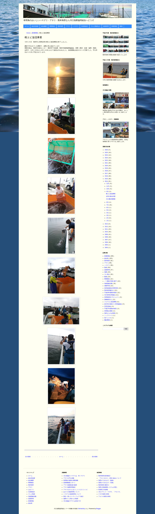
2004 (106, 245)
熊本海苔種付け (109, 290)
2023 (106, 158)
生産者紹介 (84, 26)
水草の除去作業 (110, 196)
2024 (106, 155)
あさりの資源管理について (71, 492)
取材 (105, 267)
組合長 (106, 258)
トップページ (108, 315)
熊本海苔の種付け (103, 485)
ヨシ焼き (107, 274)
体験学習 (107, 286)
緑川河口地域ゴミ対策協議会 (113, 304)
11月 (108, 186)
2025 (106, 152)
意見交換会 (107, 306)
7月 (107, 205)
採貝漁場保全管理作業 (111, 288)
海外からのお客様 (109, 313)
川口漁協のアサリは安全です (72, 501)
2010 (106, 232)
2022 (106, 160)
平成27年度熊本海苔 (110, 308)
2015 (106, 179)
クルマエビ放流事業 (110, 302)
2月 (107, 218)
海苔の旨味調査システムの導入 (107, 487)
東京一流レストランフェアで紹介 (73, 496)
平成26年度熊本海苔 (110, 292)
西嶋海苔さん (108, 299)
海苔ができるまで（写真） (106, 482)
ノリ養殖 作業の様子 (110, 281)
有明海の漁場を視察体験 (70, 480)
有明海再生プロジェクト (111, 297)
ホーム (27, 26)
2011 (106, 229)
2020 (106, 165)
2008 (106, 237)
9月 (107, 191)
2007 (106, 239)
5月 (107, 210)
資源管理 (106, 26)
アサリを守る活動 (68, 478)
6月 (107, 207)
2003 (106, 247)
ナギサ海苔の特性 (103, 494)
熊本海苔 (60, 26)
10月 (108, 189)
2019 (106, 168)
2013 (106, 224)
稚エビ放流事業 (110, 194)
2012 (106, 226)
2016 (106, 176)
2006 (106, 242)
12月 (108, 183)
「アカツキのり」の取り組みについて (109, 478)
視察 (105, 272)
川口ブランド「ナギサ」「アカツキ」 (109, 492)
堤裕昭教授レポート (69, 482)
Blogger (98, 508)
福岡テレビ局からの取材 (70, 498)
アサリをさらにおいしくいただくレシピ (75, 489)
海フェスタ (107, 318)
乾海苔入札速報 (103, 489)
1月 (107, 220)
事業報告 (52, 26)
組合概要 (44, 26)
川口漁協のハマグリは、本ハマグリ (74, 476)
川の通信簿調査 (110, 199)
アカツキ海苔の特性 (104, 496)
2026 (106, 150)
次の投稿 (28, 456)
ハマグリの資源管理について (72, 494)
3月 (107, 215)
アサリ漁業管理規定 (69, 487)
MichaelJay (81, 508)
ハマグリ (75, 26)
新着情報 (114, 26)
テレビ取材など (95, 26)
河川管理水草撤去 (109, 295)
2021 (106, 163)
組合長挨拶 (35, 26)
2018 (106, 171)
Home (28, 33)
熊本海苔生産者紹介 (104, 476)
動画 (121, 26)
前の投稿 (94, 456)
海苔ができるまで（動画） (106, 480)
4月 (107, 213)
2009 (106, 234)
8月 (107, 202)
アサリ (68, 26)
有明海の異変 (108, 311)
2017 (106, 173)
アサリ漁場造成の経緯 (70, 485)
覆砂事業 (107, 320)
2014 (106, 181)
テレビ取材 (31, 494)
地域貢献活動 (108, 283)
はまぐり (31, 489)
